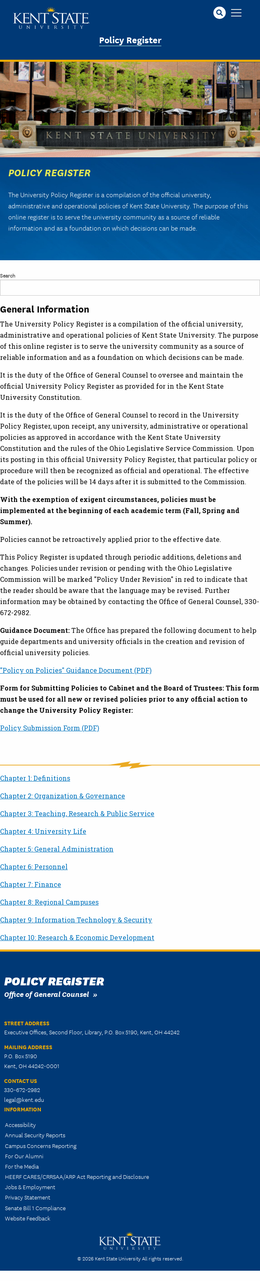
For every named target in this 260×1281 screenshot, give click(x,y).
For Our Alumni (24, 1155)
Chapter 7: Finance (30, 884)
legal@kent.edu (24, 1099)
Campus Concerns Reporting (40, 1145)
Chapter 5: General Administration (56, 849)
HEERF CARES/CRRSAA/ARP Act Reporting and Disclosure (77, 1176)
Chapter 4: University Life (43, 831)
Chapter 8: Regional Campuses (49, 902)
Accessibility (20, 1124)
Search (7, 275)
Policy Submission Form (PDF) (49, 727)
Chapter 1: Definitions (35, 778)
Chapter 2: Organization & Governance (62, 795)
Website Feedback (27, 1218)
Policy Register (130, 39)
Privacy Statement (27, 1197)
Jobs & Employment (30, 1186)
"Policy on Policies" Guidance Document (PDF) (75, 670)
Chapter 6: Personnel (34, 866)
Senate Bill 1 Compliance (35, 1207)
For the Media (22, 1166)
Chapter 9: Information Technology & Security (76, 919)
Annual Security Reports (35, 1134)
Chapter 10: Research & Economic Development (77, 937)
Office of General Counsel (46, 994)
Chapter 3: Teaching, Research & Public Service (77, 813)
